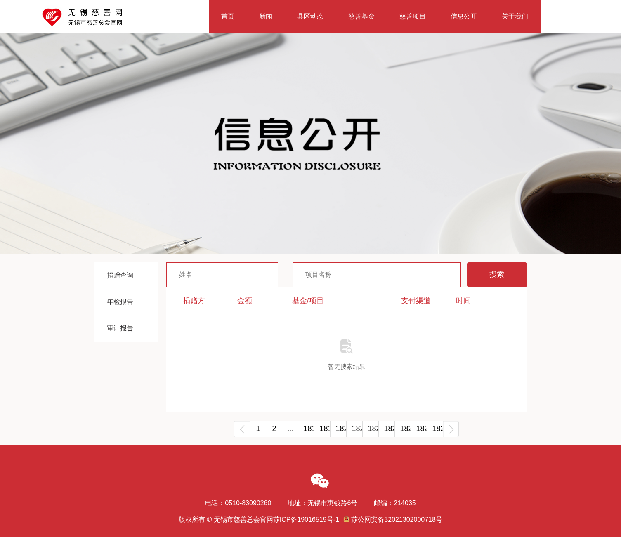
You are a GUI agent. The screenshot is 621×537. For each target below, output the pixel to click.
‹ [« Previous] (242, 428)
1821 (357, 428)
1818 (308, 428)
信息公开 (464, 16)
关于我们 (515, 16)
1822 (373, 428)
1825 (421, 428)
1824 (405, 428)
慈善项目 (412, 16)
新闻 (265, 16)
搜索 (496, 274)
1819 (325, 428)
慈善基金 (361, 16)
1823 (389, 428)
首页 (227, 16)
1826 (437, 428)
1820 (341, 428)
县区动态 (310, 16)
